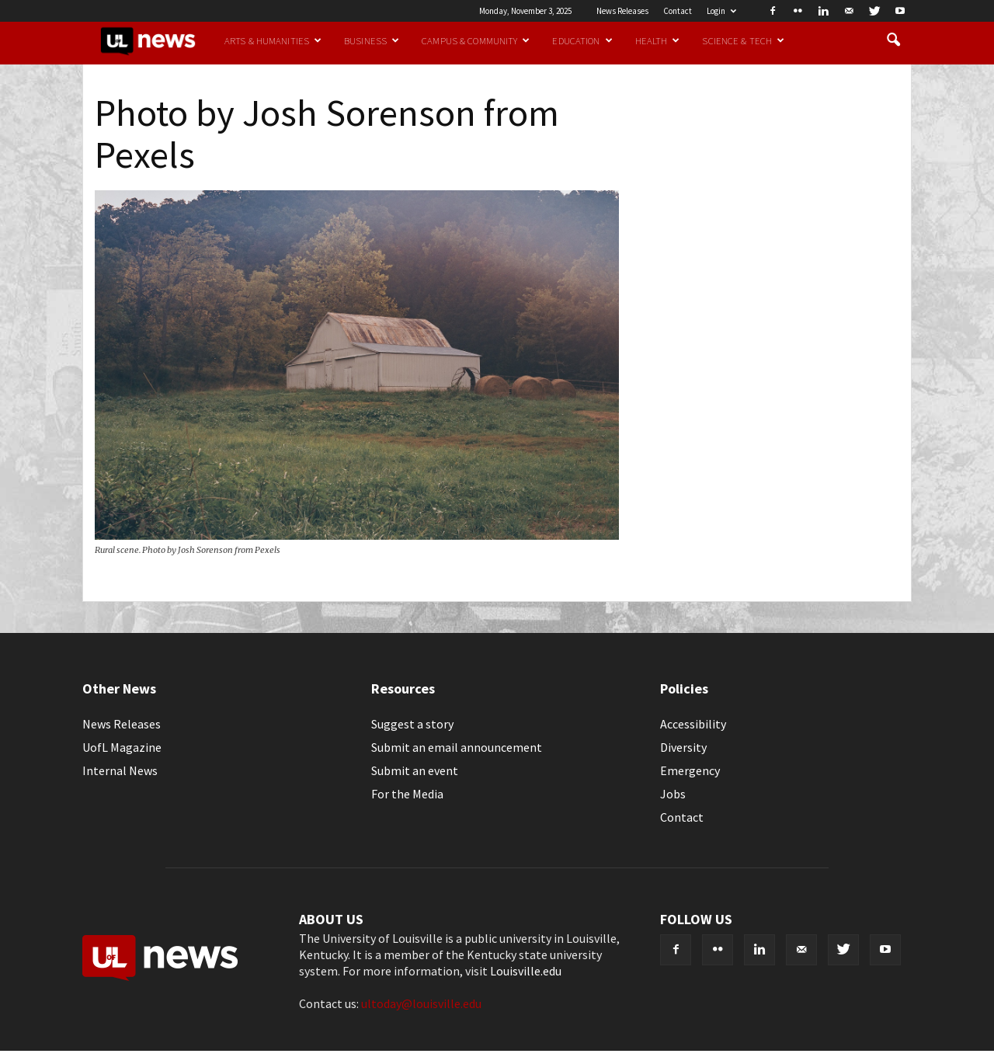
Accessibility (693, 724)
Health (657, 40)
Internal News (120, 770)
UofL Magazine (122, 747)
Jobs (673, 793)
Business (371, 40)
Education (582, 40)
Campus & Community (476, 40)
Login (721, 10)
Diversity (683, 747)
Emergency (690, 770)
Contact (677, 10)
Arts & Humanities (272, 40)
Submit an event (414, 770)
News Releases (622, 10)
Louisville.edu (525, 971)
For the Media (407, 793)
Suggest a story (412, 724)
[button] (893, 40)
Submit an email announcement (456, 747)
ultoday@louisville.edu (421, 1003)
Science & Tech (743, 40)
